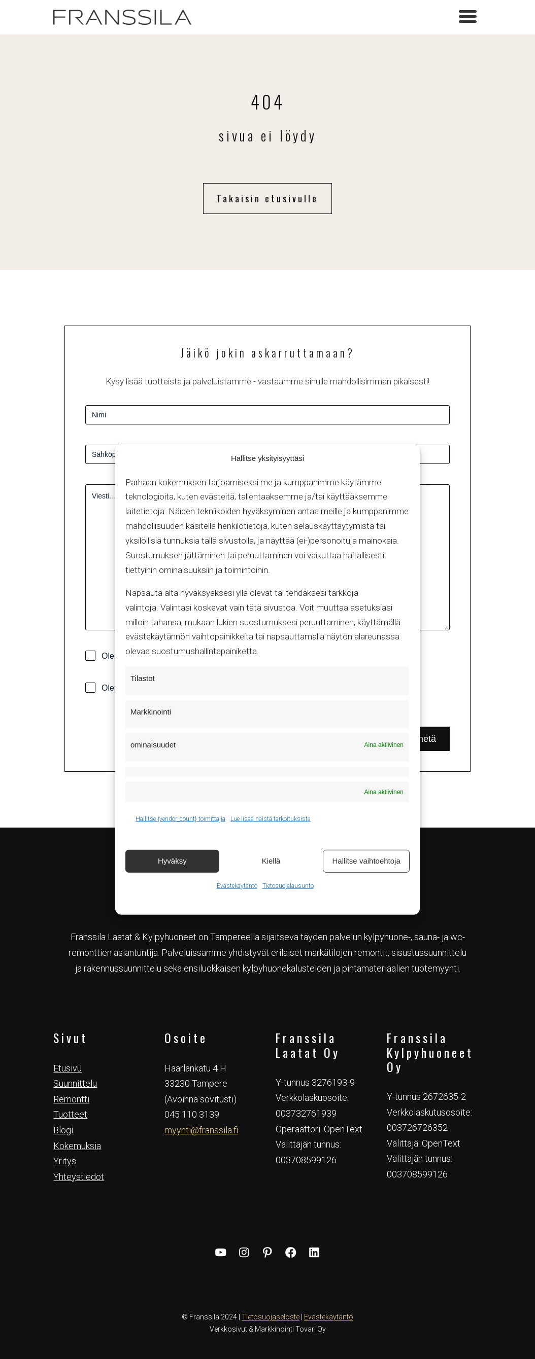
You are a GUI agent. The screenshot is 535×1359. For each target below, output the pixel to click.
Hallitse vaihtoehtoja (366, 860)
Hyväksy (172, 860)
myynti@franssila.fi (201, 1130)
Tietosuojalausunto (288, 885)
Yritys (64, 1161)
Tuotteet (70, 1114)
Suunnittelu (75, 1083)
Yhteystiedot (78, 1176)
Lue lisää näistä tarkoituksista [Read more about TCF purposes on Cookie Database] (270, 818)
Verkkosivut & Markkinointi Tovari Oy (268, 1329)
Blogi (63, 1130)
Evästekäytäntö (237, 885)
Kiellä (271, 860)
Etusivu (67, 1068)
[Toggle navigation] (468, 17)
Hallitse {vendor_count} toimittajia (180, 818)
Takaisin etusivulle (267, 198)
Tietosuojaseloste (270, 1317)
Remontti (71, 1099)
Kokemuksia (77, 1145)
